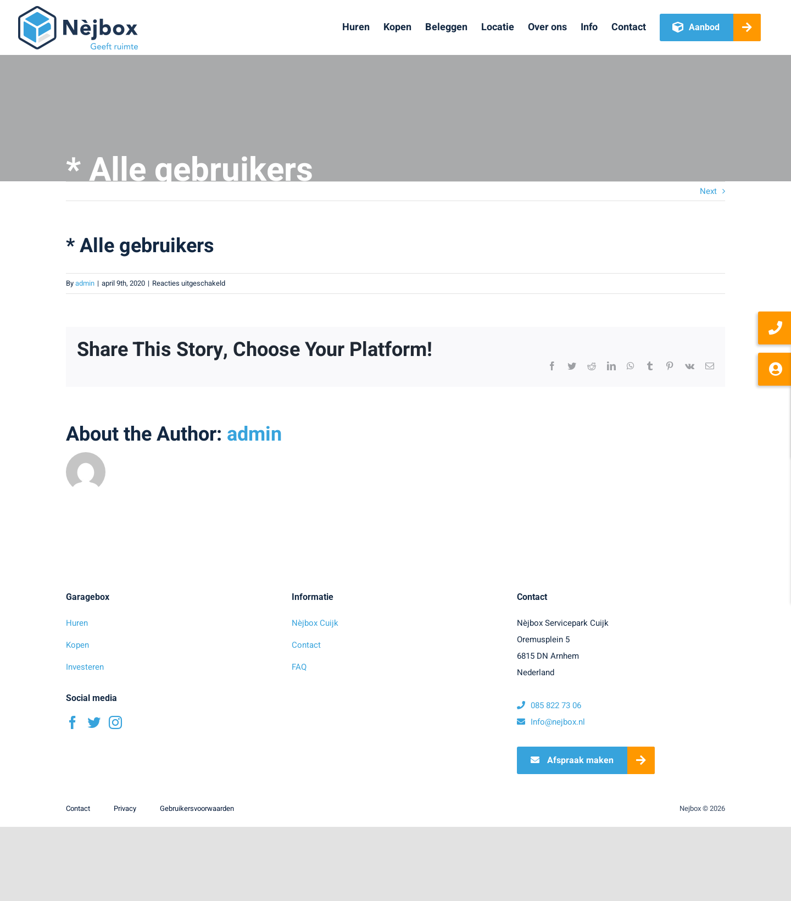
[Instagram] (115, 722)
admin (84, 283)
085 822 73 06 (549, 705)
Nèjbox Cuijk (315, 623)
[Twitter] (94, 722)
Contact (306, 645)
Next (708, 191)
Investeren (85, 667)
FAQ (299, 667)
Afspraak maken (572, 760)
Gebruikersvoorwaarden (197, 808)
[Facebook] (72, 722)
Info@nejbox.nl (551, 722)
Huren (77, 623)
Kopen (77, 645)
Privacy (125, 808)
